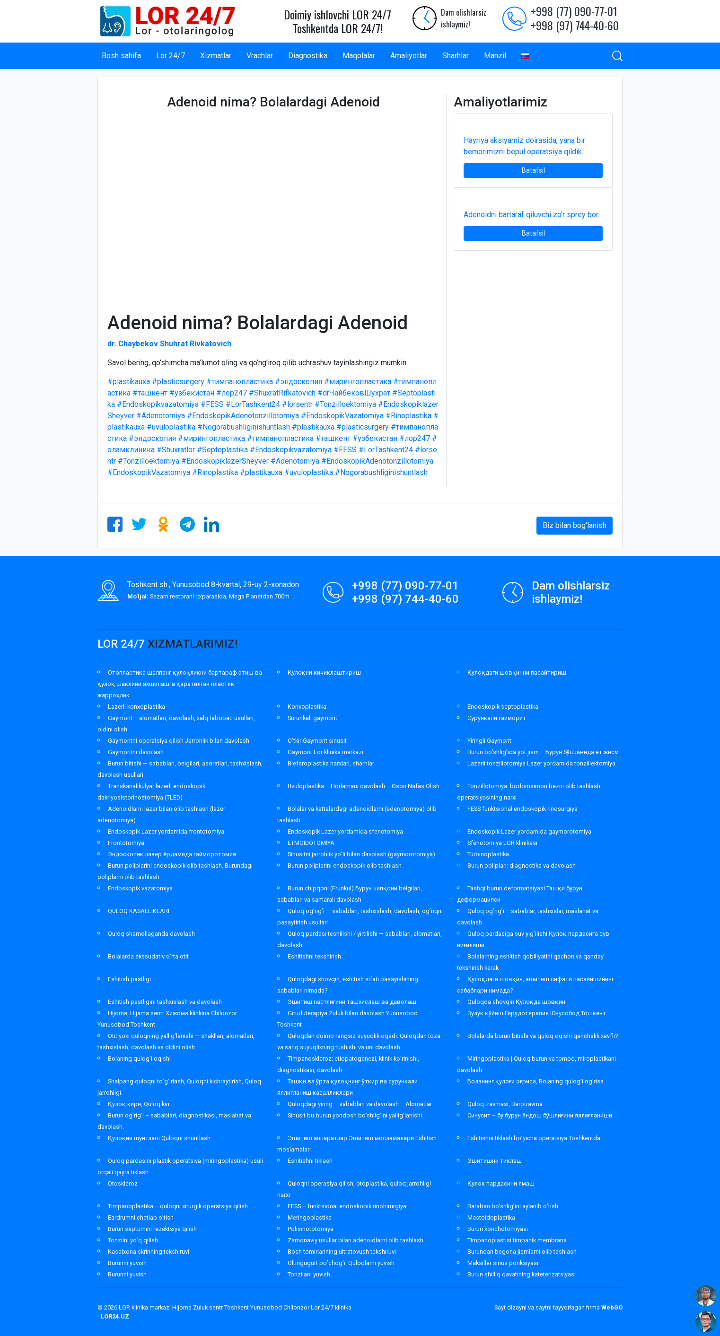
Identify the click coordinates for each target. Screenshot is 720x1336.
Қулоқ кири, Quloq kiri (138, 1103)
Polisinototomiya (311, 1228)
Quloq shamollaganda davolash (151, 933)
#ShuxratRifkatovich (282, 392)
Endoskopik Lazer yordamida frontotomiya (166, 831)
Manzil (495, 55)
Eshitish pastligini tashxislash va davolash (165, 1001)
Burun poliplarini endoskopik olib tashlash (345, 865)
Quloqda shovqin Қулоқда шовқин (516, 1001)
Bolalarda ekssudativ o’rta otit (148, 956)
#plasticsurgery (178, 381)
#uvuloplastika (171, 426)
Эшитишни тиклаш (494, 1160)
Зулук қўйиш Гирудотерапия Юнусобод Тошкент (536, 1013)
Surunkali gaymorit (312, 717)
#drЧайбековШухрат (353, 392)
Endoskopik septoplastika (502, 706)
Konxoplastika (307, 706)
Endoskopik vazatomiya (140, 888)
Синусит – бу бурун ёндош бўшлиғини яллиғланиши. (540, 1115)
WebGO (612, 1307)
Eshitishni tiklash (310, 1160)
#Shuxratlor (176, 449)
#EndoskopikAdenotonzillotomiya (243, 415)
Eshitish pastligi (129, 979)
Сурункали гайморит (496, 717)
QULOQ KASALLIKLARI (138, 910)
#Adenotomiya (160, 415)
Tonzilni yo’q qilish (133, 1240)
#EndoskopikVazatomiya (342, 415)
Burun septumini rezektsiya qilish (152, 1228)
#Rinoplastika (408, 415)
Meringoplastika (310, 1217)
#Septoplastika (222, 449)
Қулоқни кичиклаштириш (324, 672)
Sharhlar (455, 55)
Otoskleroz (123, 1183)
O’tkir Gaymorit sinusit (317, 740)
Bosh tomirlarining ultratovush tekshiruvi (342, 1251)
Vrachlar (259, 55)
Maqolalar (358, 55)
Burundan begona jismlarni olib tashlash (522, 1251)
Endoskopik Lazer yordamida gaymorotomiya (529, 831)
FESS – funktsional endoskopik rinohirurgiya (347, 1206)
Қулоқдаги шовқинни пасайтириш (516, 672)
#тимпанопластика (239, 381)
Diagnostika (307, 55)
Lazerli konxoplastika (136, 706)
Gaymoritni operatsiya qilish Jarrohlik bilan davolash (178, 740)
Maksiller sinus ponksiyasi (502, 1262)
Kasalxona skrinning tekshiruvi (148, 1251)
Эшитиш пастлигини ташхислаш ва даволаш (352, 1001)
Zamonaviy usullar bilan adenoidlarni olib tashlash (355, 1240)
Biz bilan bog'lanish (574, 525)
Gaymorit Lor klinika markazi (325, 752)
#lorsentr (297, 404)
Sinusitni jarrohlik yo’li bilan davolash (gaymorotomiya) (361, 854)
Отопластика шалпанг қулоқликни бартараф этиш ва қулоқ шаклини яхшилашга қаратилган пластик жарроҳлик (179, 684)
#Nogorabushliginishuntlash (243, 426)
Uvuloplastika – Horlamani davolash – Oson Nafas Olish (363, 786)
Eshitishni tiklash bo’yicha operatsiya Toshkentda (533, 1138)
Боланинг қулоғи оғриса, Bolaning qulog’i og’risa (535, 1081)
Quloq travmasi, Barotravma (505, 1103)
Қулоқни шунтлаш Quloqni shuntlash (159, 1138)
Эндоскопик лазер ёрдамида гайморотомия (172, 854)
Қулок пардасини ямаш (501, 1183)
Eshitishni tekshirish (314, 956)
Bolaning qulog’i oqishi (139, 1058)
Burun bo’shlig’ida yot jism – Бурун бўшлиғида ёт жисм (543, 752)
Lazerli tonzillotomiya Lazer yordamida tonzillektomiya (541, 763)
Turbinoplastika (488, 854)
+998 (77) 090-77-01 (574, 10)
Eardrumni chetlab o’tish (141, 1217)
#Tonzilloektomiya (345, 404)
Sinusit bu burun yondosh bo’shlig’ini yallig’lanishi (355, 1115)
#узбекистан (191, 392)
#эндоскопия (298, 381)
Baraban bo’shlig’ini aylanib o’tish (512, 1206)
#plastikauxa (128, 381)
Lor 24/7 (170, 55)
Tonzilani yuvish (309, 1274)
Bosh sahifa (121, 55)
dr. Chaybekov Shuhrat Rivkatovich (169, 343)
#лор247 (231, 392)
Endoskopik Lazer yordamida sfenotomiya (345, 831)
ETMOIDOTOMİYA (311, 842)
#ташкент (149, 392)
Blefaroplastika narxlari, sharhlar (331, 763)
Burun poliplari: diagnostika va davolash (521, 865)
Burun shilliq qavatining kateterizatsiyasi (521, 1274)
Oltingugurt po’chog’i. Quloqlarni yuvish (341, 1262)
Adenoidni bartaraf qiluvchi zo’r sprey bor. (531, 214)
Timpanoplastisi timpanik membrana (517, 1240)
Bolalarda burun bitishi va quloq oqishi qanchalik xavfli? (542, 1035)
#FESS (212, 404)
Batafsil (533, 170)
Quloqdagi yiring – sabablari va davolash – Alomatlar (360, 1103)
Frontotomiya (126, 842)
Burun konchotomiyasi (497, 1228)
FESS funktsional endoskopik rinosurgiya (522, 808)
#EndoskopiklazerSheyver (225, 461)
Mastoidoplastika (491, 1217)
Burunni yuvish (127, 1262)
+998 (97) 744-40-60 (575, 25)
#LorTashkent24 (253, 404)
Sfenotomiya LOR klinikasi (502, 842)
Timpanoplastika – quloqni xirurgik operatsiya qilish (178, 1206)
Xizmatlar (215, 55)
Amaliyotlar (408, 55)
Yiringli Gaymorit (489, 740)
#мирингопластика (357, 381)
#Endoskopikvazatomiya (158, 404)
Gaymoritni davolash (136, 752)
